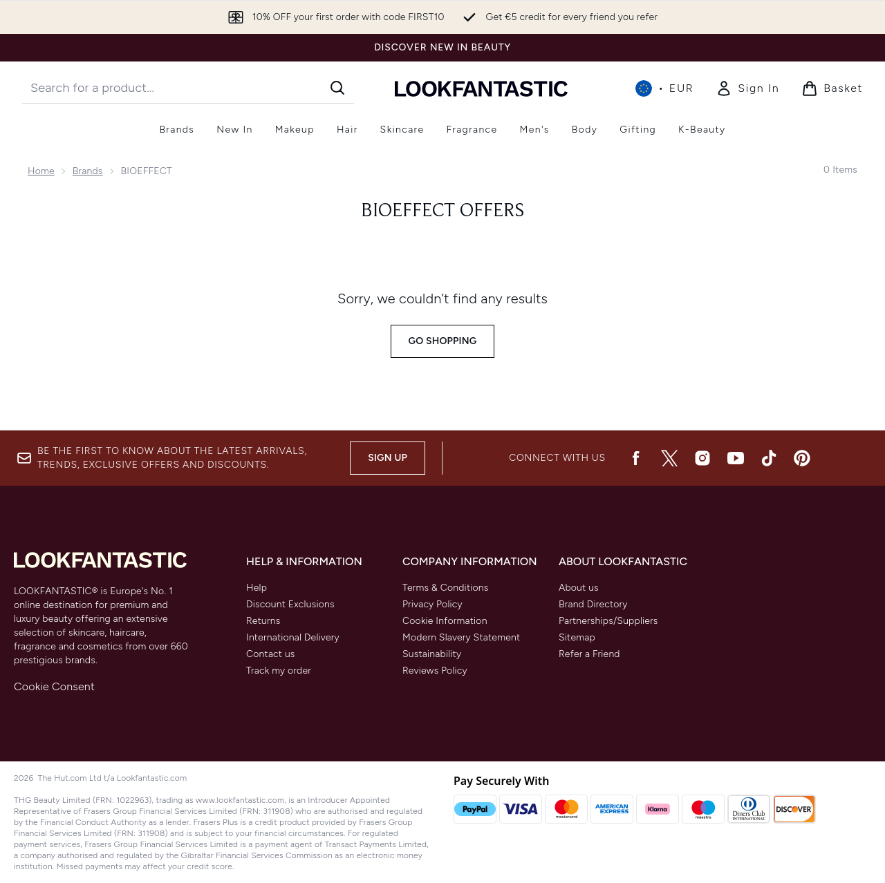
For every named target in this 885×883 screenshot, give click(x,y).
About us (579, 588)
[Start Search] (337, 88)
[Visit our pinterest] (802, 458)
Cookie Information (444, 621)
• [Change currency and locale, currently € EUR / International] (664, 88)
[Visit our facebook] (636, 458)
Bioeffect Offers (442, 211)
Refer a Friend (589, 654)
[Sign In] (747, 88)
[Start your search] (188, 88)
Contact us (270, 654)
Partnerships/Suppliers (608, 621)
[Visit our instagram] (702, 458)
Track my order (278, 670)
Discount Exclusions (290, 604)
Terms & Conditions (445, 588)
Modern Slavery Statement (461, 637)
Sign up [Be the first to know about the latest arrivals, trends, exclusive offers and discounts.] (387, 458)
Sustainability (431, 654)
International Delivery (292, 637)
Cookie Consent (54, 686)
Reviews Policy (434, 670)
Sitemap (577, 637)
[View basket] (832, 88)
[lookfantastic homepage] (481, 88)
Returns (263, 621)
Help (256, 588)
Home (41, 171)
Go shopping (443, 341)
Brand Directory (593, 604)
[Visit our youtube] (735, 458)
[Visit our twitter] (669, 458)
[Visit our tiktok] (768, 458)
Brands (88, 171)
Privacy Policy (432, 604)
